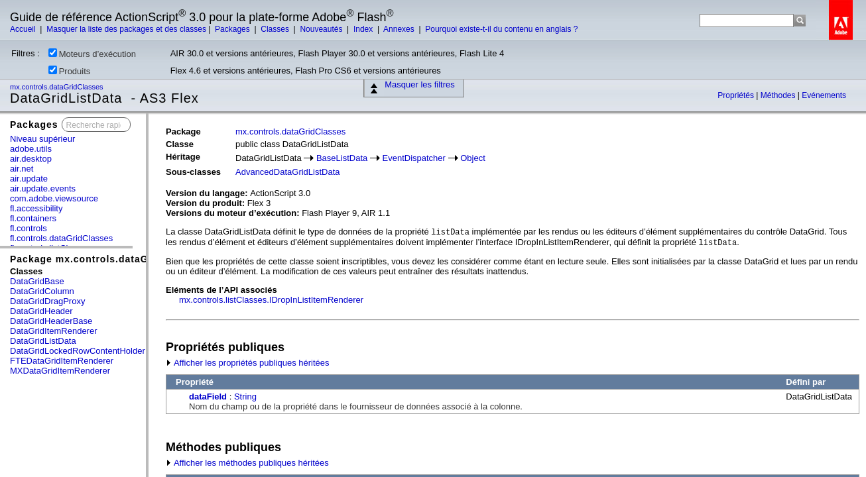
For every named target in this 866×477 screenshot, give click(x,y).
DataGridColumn (42, 291)
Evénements (824, 95)
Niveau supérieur (42, 139)
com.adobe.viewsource (54, 198)
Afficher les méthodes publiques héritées (247, 463)
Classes (276, 29)
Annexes (399, 29)
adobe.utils (31, 149)
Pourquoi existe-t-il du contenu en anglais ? (501, 29)
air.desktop (31, 159)
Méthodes (779, 95)
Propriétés (736, 95)
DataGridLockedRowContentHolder (77, 351)
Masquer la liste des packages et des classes (126, 29)
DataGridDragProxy (47, 301)
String (245, 396)
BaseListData (341, 158)
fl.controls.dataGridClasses (61, 238)
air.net (21, 169)
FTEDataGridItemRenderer (61, 361)
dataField (208, 396)
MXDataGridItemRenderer (60, 371)
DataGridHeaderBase (51, 321)
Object (472, 158)
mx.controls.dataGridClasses (57, 87)
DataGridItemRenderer (53, 331)
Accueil (24, 29)
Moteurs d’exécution (92, 53)
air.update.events (43, 188)
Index (364, 29)
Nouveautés (322, 29)
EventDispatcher (414, 158)
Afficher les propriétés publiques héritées (248, 363)
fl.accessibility (36, 208)
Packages (233, 29)
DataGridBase (37, 281)
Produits (69, 71)
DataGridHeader (41, 311)
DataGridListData (43, 341)
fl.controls (28, 228)
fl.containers (33, 218)
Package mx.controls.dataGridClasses (106, 259)
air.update (29, 179)
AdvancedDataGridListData (287, 172)
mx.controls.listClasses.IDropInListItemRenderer (271, 300)
